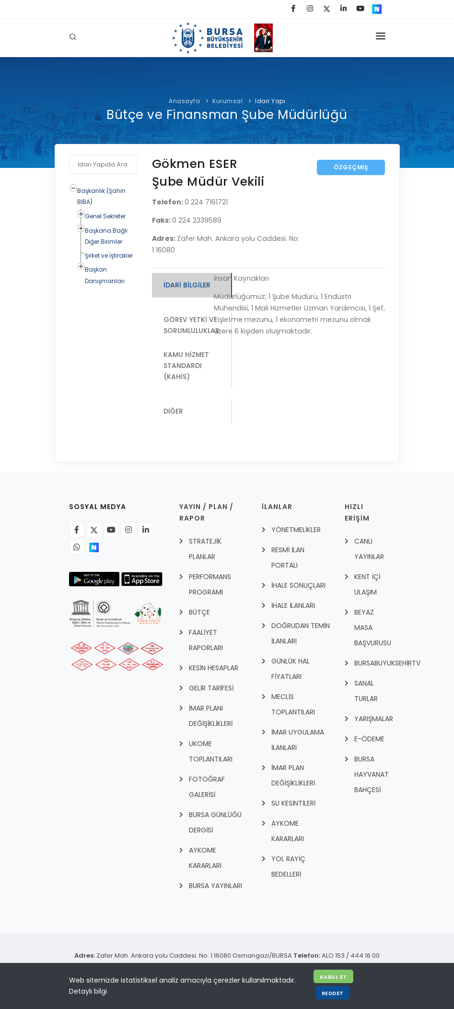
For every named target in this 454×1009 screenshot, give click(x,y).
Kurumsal (227, 101)
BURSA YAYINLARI (215, 886)
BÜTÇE (199, 612)
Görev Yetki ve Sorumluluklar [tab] (191, 325)
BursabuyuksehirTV (387, 663)
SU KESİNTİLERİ (293, 803)
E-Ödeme (369, 739)
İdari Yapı (270, 101)
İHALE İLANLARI (293, 606)
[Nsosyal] (94, 547)
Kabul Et (333, 977)
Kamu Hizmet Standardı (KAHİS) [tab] (186, 366)
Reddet (333, 993)
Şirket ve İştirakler (109, 255)
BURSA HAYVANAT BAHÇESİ (371, 775)
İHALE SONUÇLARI (298, 586)
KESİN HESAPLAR (213, 668)
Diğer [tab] (173, 411)
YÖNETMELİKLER (296, 530)
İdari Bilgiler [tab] (186, 285)
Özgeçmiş (351, 167)
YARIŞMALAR (373, 719)
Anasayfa (184, 101)
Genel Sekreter (105, 216)
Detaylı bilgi (88, 991)
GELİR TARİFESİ (211, 688)
